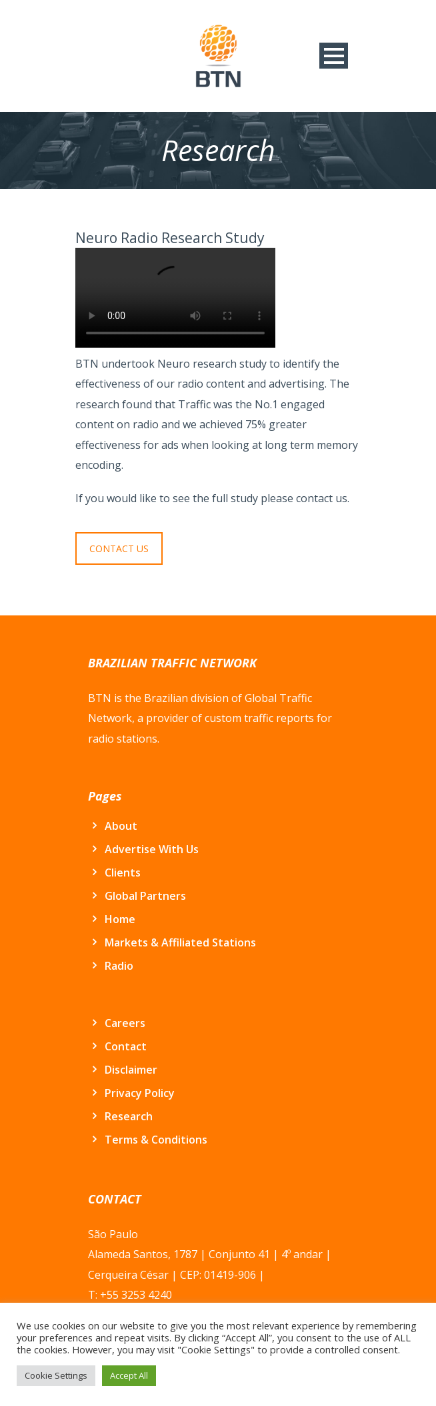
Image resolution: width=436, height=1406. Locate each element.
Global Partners (145, 895)
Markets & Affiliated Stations (180, 942)
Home (120, 919)
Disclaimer (131, 1069)
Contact (126, 1046)
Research (129, 1116)
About (121, 826)
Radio (119, 965)
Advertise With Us (152, 849)
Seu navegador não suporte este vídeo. (175, 298)
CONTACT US (119, 548)
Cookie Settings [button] (56, 1375)
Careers (125, 1023)
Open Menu (333, 56)
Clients (123, 872)
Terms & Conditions (156, 1139)
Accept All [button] (129, 1375)
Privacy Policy (140, 1093)
